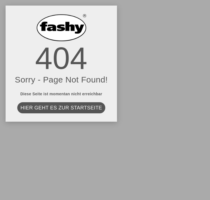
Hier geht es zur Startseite (61, 108)
